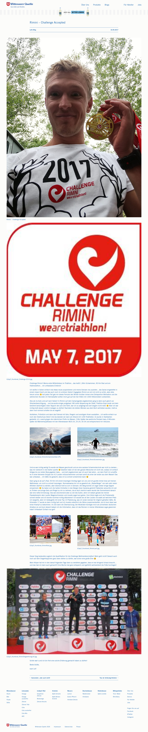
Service (129, 697)
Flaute (8, 700)
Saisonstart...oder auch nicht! (40, 678)
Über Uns (130, 691)
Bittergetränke (117, 691)
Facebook (130, 711)
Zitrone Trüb (25, 704)
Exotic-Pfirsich (71, 697)
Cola (23, 707)
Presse (78, 727)
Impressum (57, 727)
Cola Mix (24, 713)
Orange (24, 694)
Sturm (8, 694)
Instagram (130, 717)
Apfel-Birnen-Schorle (56, 698)
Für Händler (131, 700)
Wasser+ (70, 691)
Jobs (128, 702)
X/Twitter (130, 714)
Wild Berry (116, 697)
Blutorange (40, 699)
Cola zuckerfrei (26, 710)
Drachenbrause (87, 691)
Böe (8, 697)
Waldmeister (86, 694)
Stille (8, 702)
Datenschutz (68, 727)
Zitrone (24, 702)
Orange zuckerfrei (25, 698)
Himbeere (86, 697)
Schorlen (55, 691)
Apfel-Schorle (56, 694)
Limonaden (25, 691)
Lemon (69, 694)
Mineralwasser (11, 691)
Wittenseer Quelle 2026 (42, 727)
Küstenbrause (102, 691)
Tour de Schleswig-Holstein (108, 678)
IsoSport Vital (41, 691)
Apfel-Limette (102, 694)
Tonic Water (116, 694)
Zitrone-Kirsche (42, 702)
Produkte (130, 694)
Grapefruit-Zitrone (40, 695)
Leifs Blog (33, 30)
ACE (23, 716)
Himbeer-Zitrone (72, 700)
